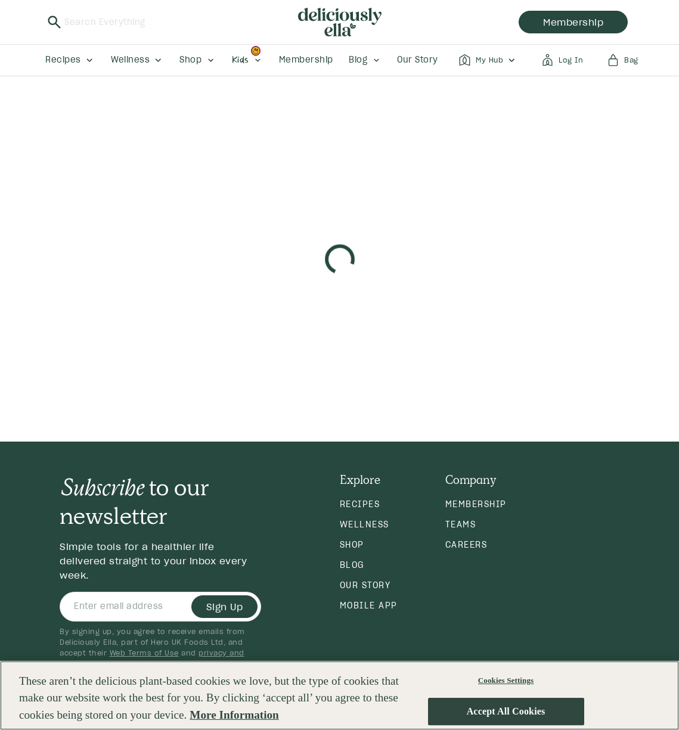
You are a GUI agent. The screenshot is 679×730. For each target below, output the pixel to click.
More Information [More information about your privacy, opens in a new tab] (234, 715)
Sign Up (224, 607)
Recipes (360, 504)
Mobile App (369, 605)
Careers (466, 544)
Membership (476, 504)
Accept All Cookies (506, 712)
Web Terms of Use (144, 652)
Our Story (365, 585)
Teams (460, 524)
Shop (352, 544)
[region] (339, 695)
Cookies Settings (506, 680)
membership (573, 22)
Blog (352, 565)
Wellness (364, 524)
